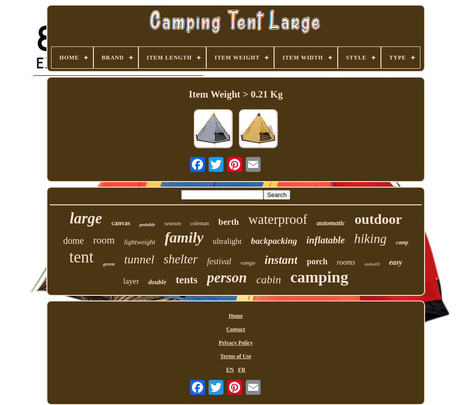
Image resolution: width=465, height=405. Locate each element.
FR (241, 369)
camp (402, 242)
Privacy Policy (236, 343)
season (172, 223)
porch (317, 261)
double (157, 282)
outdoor (378, 219)
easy (395, 262)
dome (73, 240)
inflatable (325, 240)
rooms (346, 262)
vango (248, 262)
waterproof (277, 219)
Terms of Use (235, 356)
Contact (235, 329)
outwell (372, 264)
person (227, 277)
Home (236, 316)
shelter (181, 259)
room (103, 240)
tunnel (139, 259)
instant (281, 260)
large (86, 218)
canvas (120, 223)
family (183, 237)
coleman (199, 223)
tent (81, 257)
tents (186, 280)
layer (131, 281)
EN (230, 369)
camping (319, 277)
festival (219, 261)
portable (147, 224)
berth (228, 222)
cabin (268, 280)
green (109, 264)
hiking (370, 238)
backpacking (274, 241)
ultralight (227, 241)
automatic (331, 223)
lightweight (140, 242)
